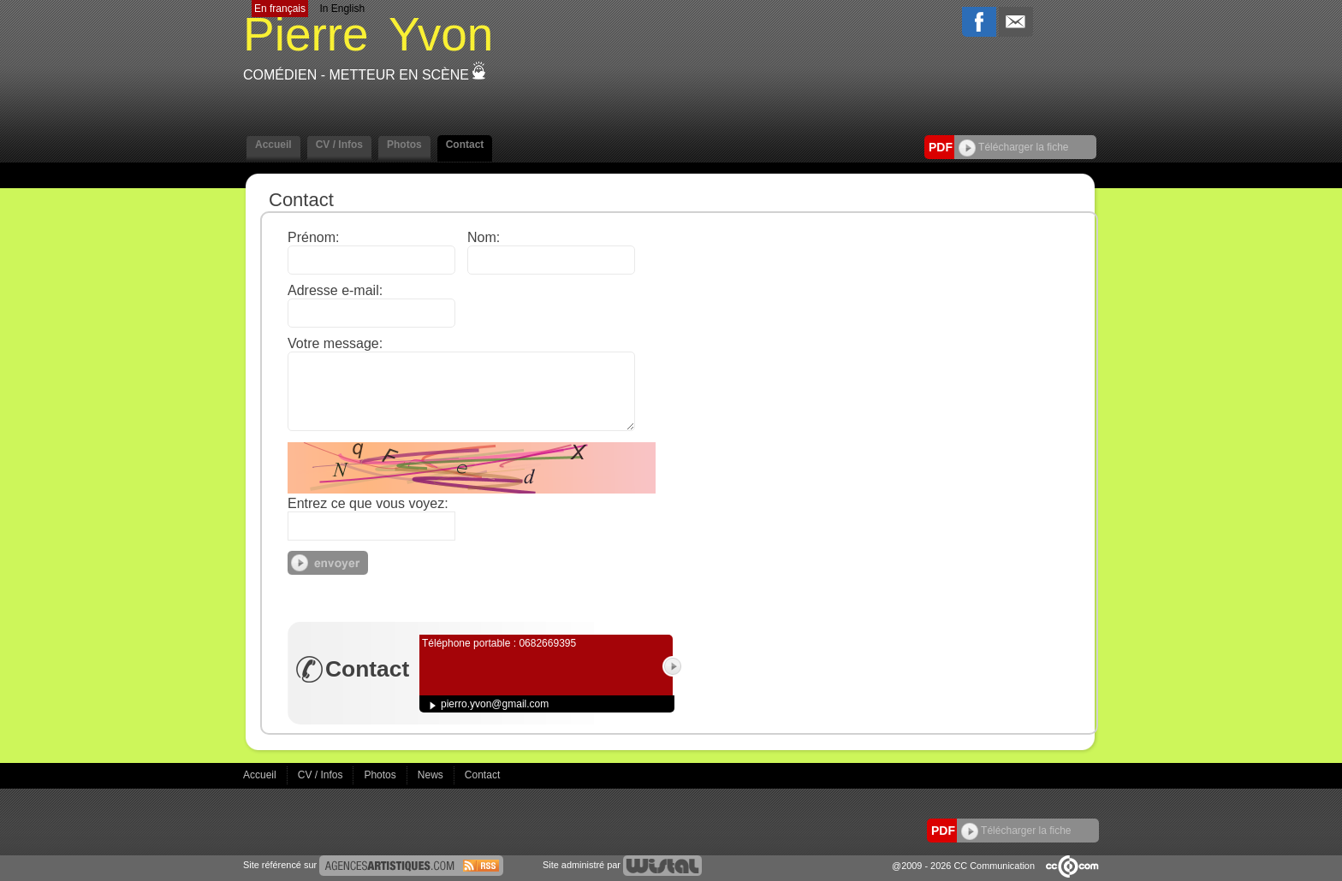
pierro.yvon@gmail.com (495, 704)
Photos (404, 145)
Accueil (273, 145)
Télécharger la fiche (1014, 147)
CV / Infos (339, 145)
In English (342, 9)
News (432, 775)
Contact (465, 145)
